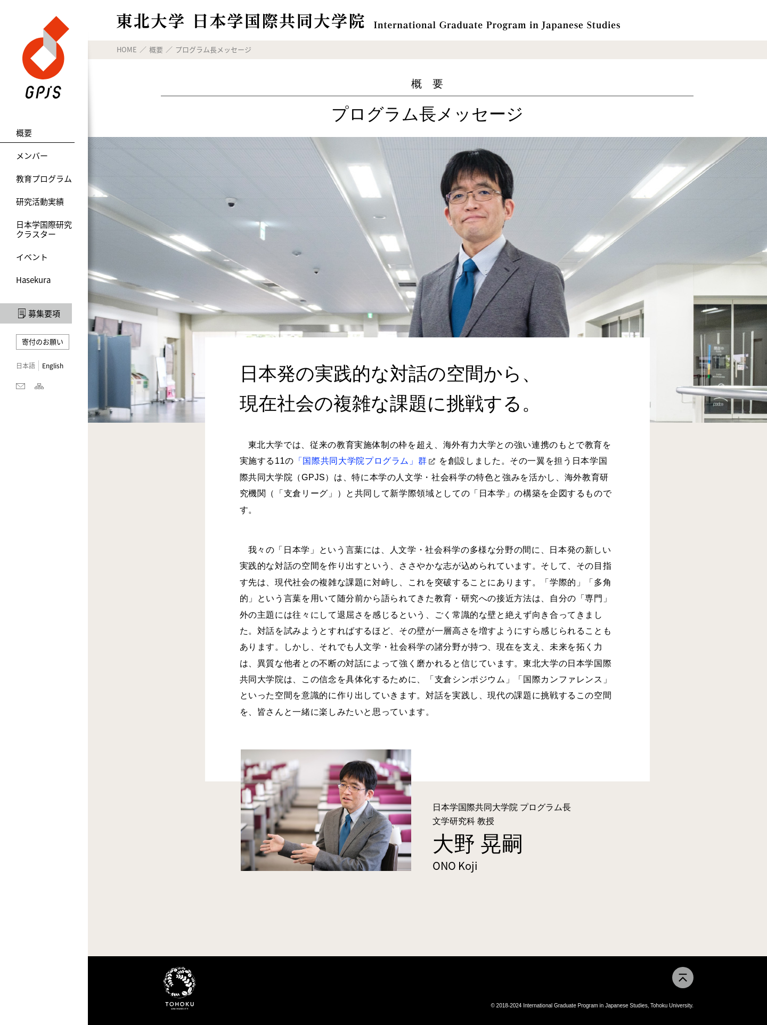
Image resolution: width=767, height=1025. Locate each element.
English (52, 365)
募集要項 (44, 313)
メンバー (32, 156)
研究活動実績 (40, 201)
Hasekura (33, 280)
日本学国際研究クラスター (44, 229)
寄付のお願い (42, 341)
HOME (127, 49)
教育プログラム (44, 178)
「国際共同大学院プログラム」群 (360, 460)
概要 (24, 133)
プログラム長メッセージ (213, 49)
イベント (32, 257)
